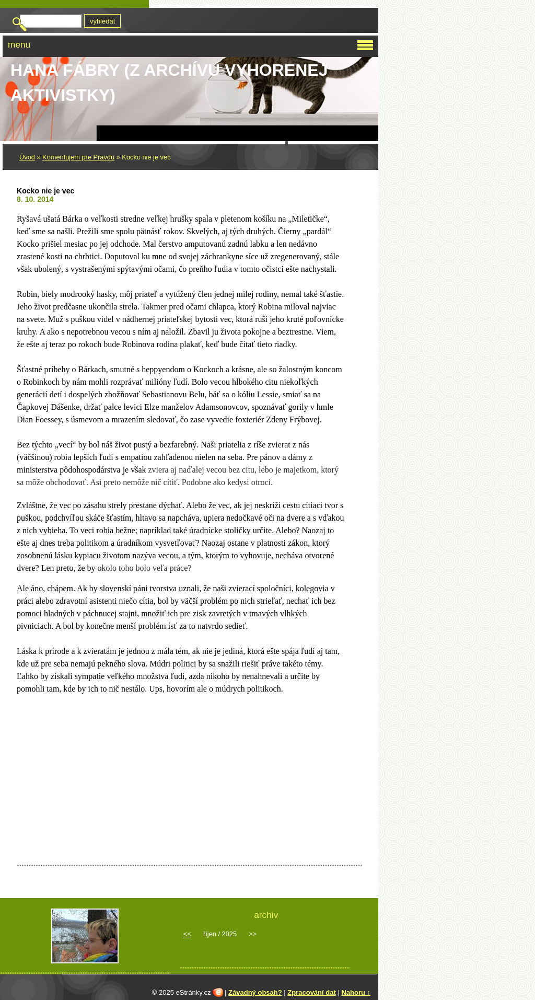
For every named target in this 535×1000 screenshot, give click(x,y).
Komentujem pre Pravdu (78, 157)
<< (187, 934)
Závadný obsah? (255, 992)
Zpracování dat (311, 992)
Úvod (27, 157)
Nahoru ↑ (355, 992)
